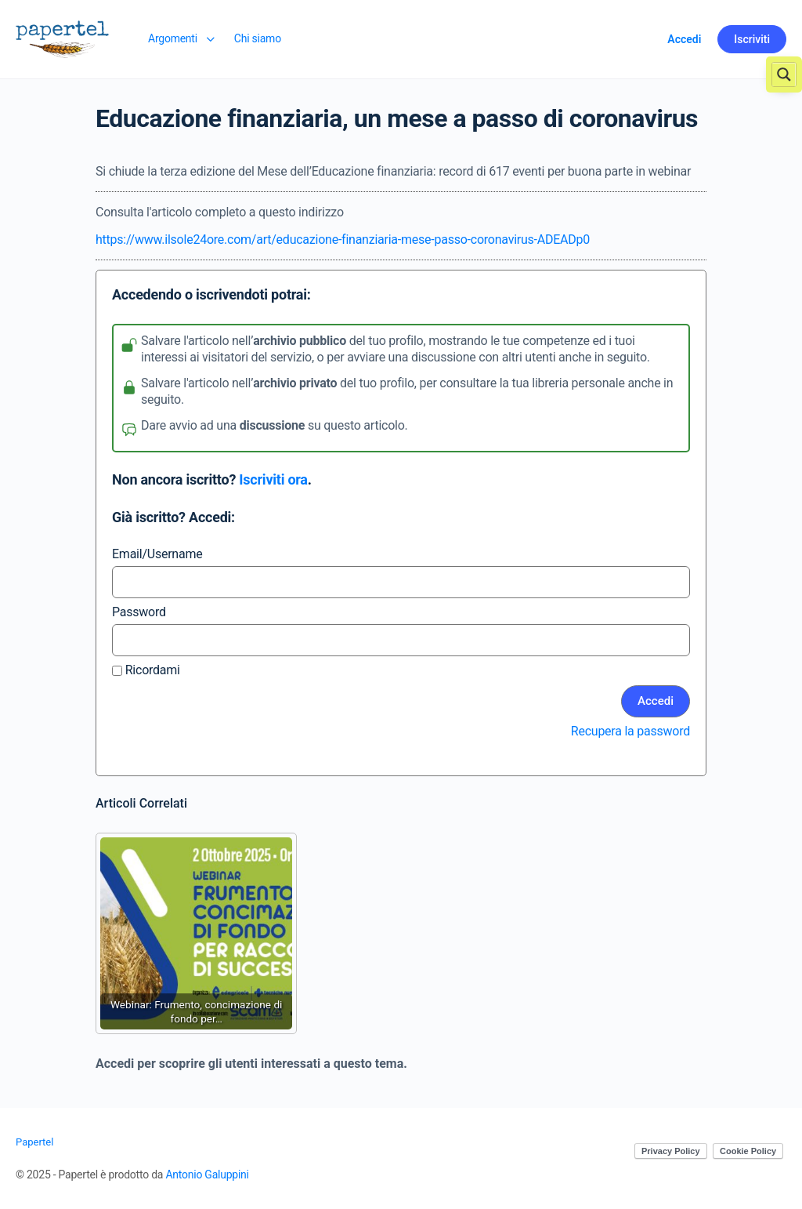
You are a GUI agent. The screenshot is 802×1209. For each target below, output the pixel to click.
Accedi (684, 39)
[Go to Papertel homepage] (62, 38)
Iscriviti (752, 39)
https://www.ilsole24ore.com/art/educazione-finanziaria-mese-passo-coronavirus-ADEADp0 (343, 239)
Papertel (34, 1142)
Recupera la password (630, 731)
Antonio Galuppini (206, 1174)
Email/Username (157, 553)
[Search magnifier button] (784, 74)
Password (139, 611)
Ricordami (146, 670)
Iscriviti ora (273, 479)
